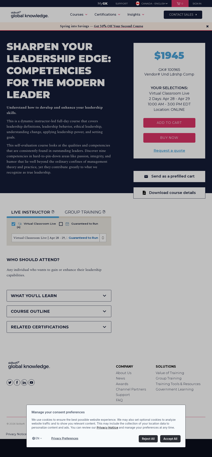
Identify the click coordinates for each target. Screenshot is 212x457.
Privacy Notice (107, 427)
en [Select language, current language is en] (37, 438)
